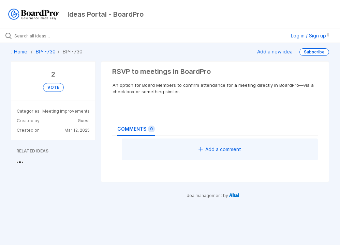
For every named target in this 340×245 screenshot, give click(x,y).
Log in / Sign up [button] (310, 35)
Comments (136, 129)
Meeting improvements (66, 111)
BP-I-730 (46, 51)
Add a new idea (275, 51)
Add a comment (219, 149)
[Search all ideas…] (46, 36)
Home (20, 51)
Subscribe (314, 51)
